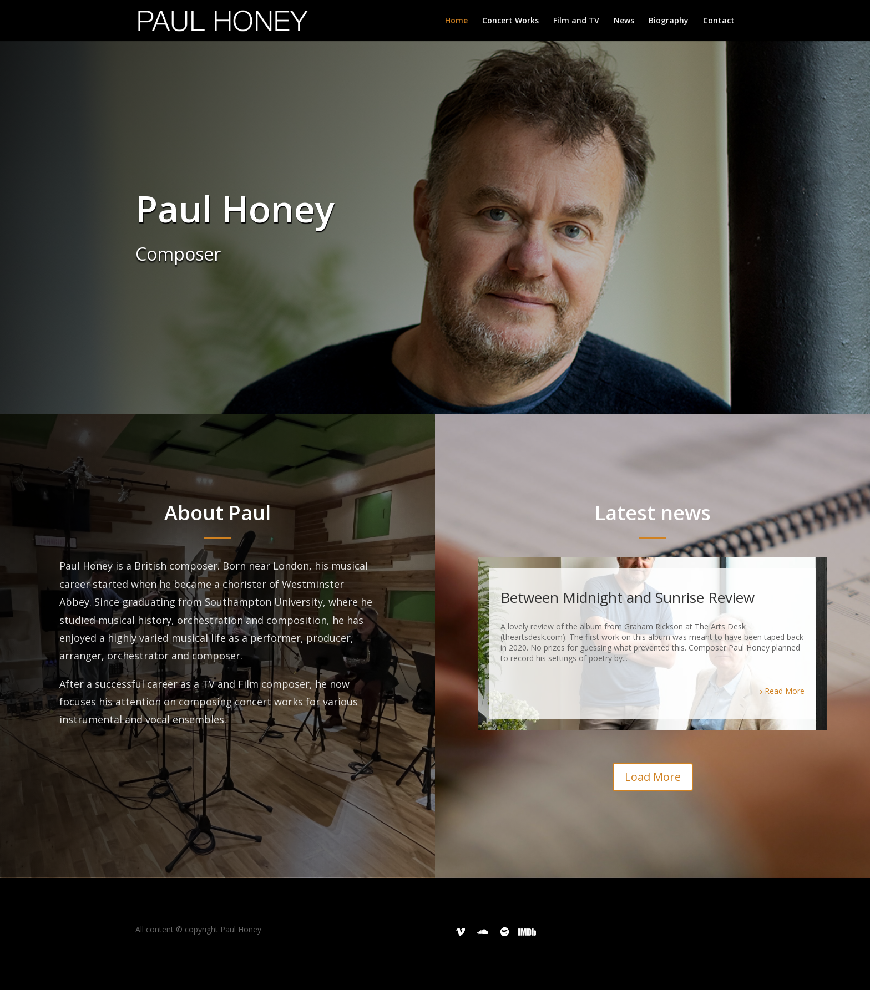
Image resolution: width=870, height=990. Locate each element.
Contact (719, 21)
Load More (653, 776)
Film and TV (576, 21)
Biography (669, 21)
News (624, 21)
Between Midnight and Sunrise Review (627, 597)
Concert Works (510, 21)
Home (456, 21)
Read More (785, 691)
